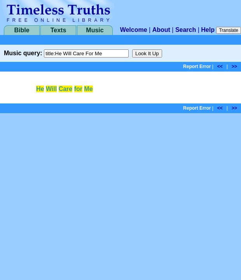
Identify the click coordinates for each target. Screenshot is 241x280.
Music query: (23, 53)
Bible (21, 30)
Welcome (133, 29)
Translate (228, 30)
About (161, 29)
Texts (58, 30)
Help (208, 29)
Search (185, 29)
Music (94, 30)
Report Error (197, 66)
